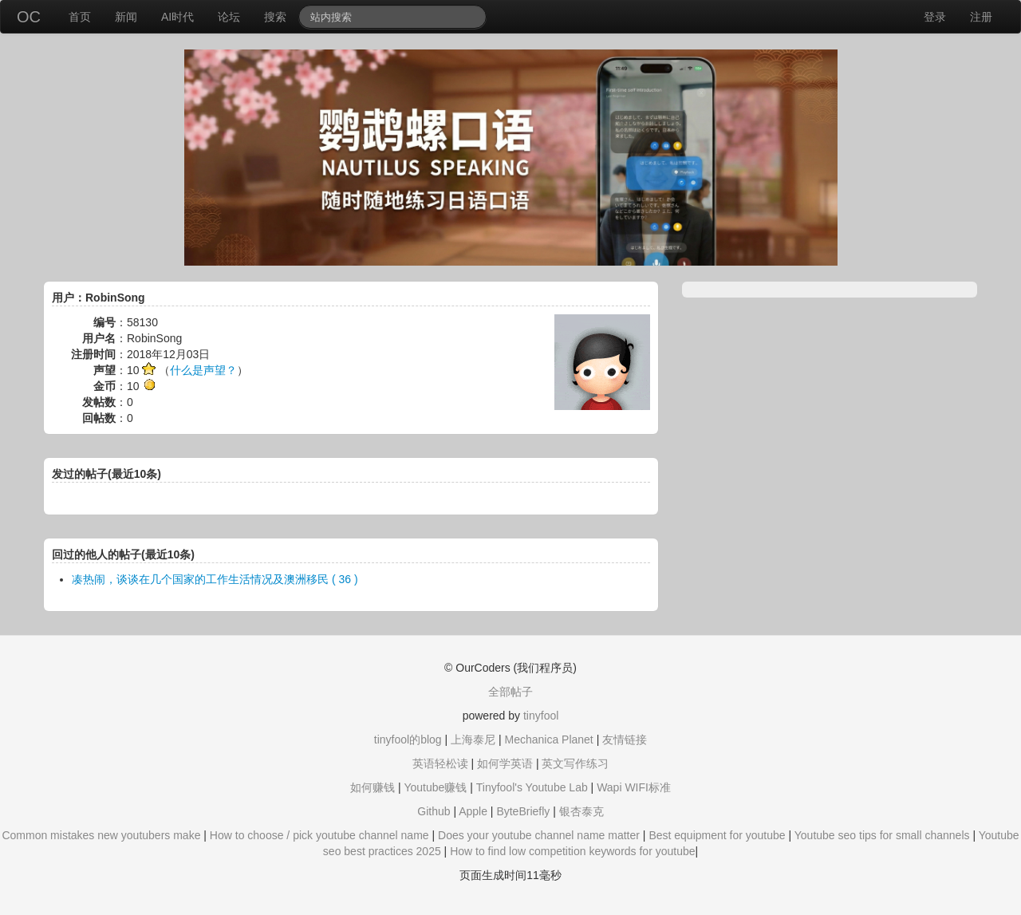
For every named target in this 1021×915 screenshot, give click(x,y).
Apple (473, 811)
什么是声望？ (203, 370)
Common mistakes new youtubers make (101, 835)
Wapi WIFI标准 (634, 787)
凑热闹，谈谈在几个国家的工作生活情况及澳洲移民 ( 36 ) (215, 579)
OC (29, 17)
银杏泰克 (581, 811)
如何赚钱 (372, 787)
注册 (981, 16)
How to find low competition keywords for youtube (572, 851)
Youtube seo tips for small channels (882, 835)
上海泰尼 (473, 739)
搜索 (275, 16)
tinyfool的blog (408, 739)
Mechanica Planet (548, 739)
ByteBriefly (523, 811)
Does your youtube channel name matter (539, 835)
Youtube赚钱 (435, 787)
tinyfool (540, 715)
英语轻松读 (440, 763)
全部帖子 (510, 691)
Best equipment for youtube (716, 835)
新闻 (126, 16)
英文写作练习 (575, 763)
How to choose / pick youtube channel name (319, 835)
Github (433, 811)
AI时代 (177, 16)
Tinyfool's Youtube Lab (532, 787)
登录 (935, 16)
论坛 (229, 16)
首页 (80, 16)
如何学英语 (505, 763)
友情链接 (624, 739)
